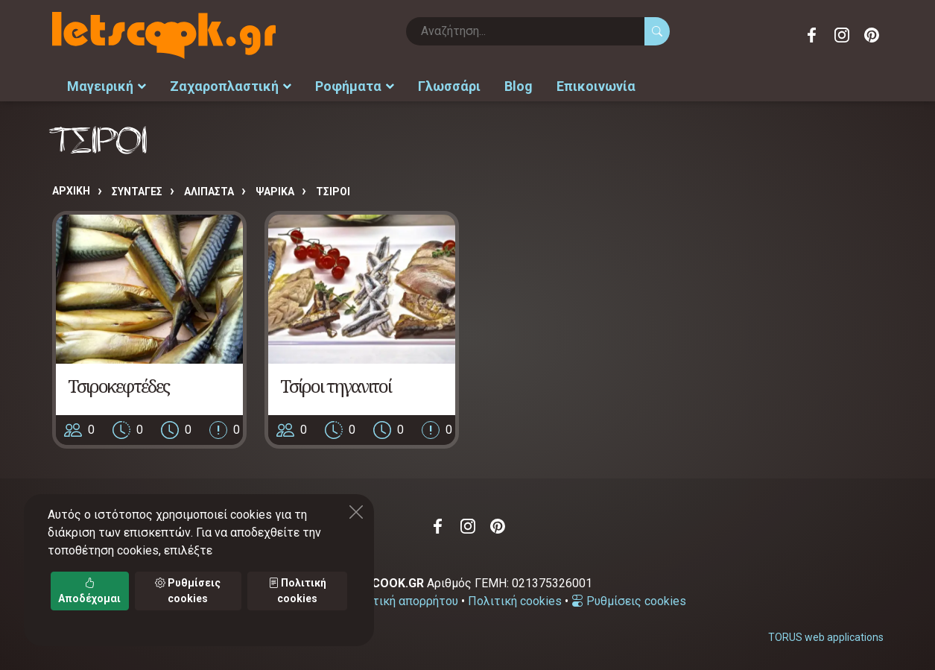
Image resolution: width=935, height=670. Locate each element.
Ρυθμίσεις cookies (628, 601)
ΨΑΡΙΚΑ (275, 191)
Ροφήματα (354, 86)
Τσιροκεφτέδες (118, 385)
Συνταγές (137, 191)
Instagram (842, 35)
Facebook (812, 35)
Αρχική (71, 191)
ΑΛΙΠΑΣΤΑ (209, 191)
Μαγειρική (106, 86)
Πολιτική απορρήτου (402, 601)
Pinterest (872, 35)
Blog (518, 86)
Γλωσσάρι (449, 86)
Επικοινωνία (596, 86)
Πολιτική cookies (515, 601)
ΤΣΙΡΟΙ (333, 191)
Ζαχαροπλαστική (230, 86)
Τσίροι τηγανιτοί (335, 385)
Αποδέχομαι (89, 590)
